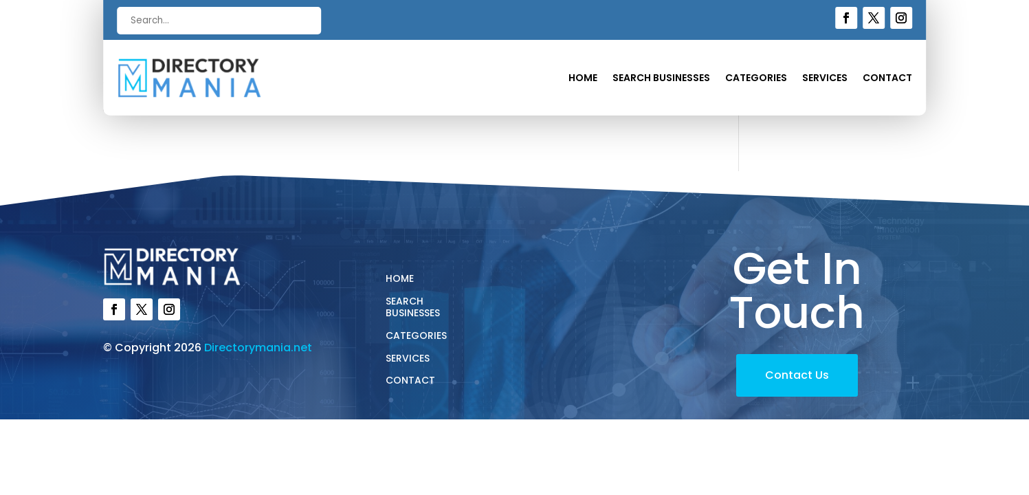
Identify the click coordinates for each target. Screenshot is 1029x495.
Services (825, 79)
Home (582, 79)
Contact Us (797, 375)
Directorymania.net (258, 347)
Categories (756, 79)
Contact (887, 79)
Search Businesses (661, 79)
